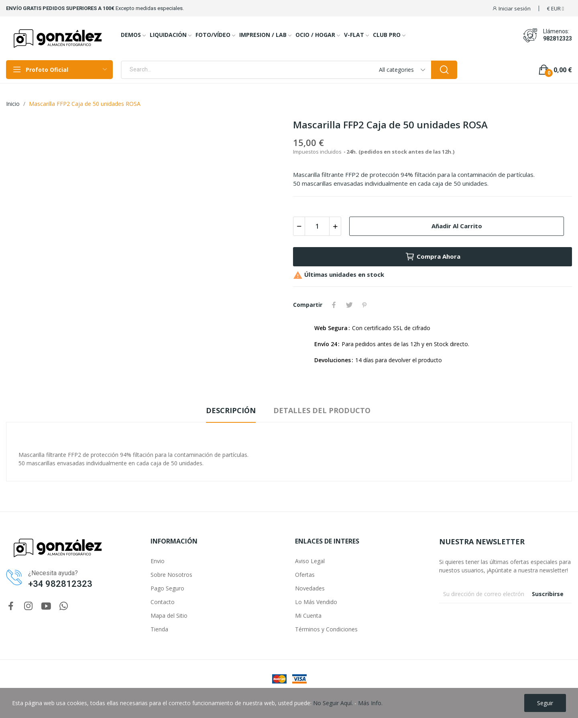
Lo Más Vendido (316, 602)
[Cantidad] (317, 226)
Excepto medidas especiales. (150, 8)
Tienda (159, 629)
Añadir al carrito (456, 226)
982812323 (557, 38)
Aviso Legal (310, 561)
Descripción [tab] (231, 410)
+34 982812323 (60, 584)
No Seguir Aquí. (333, 703)
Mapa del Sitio (169, 615)
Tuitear (349, 305)
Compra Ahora (432, 257)
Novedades (310, 588)
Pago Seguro (167, 588)
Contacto (163, 602)
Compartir (334, 305)
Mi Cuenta (308, 615)
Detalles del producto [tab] (321, 410)
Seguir (545, 703)
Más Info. (370, 703)
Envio (158, 561)
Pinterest (364, 305)
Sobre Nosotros (171, 574)
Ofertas (305, 574)
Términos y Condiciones (326, 629)
